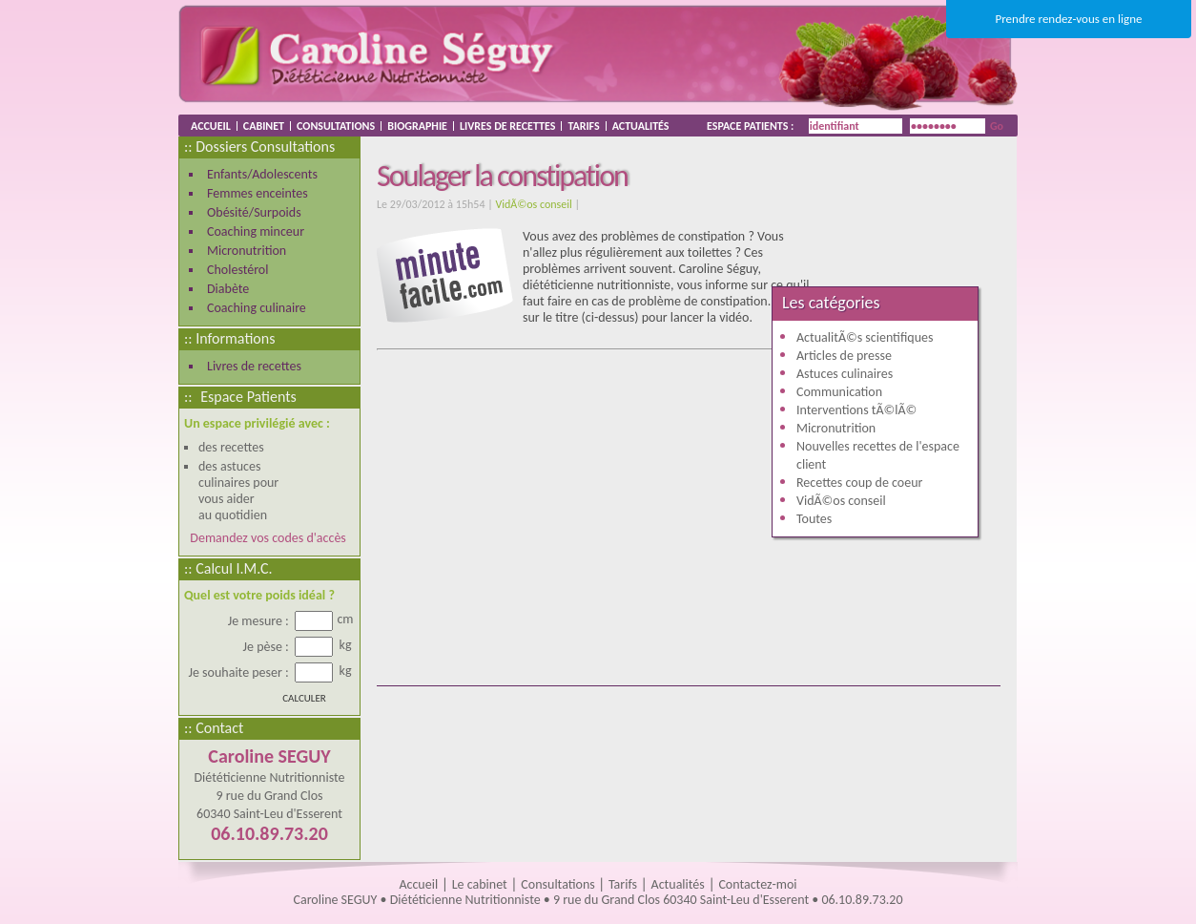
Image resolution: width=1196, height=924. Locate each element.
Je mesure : (260, 621)
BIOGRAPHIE (417, 126)
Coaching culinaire (256, 308)
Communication (839, 392)
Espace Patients (248, 397)
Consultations (559, 884)
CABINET (263, 126)
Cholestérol (237, 270)
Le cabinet (479, 884)
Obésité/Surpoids (254, 212)
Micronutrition (246, 250)
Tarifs (622, 884)
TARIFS (583, 126)
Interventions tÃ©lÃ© (856, 410)
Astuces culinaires (844, 374)
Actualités (678, 884)
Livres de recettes (254, 366)
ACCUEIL (211, 126)
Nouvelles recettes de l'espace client (877, 455)
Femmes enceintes (257, 193)
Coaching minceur (255, 231)
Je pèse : (267, 647)
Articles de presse (844, 355)
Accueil (418, 884)
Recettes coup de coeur (859, 482)
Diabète (228, 289)
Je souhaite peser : (240, 672)
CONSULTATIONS (336, 126)
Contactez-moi (757, 884)
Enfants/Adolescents (262, 174)
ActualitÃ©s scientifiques (864, 337)
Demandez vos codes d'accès (265, 538)
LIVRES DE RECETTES (507, 126)
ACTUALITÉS (641, 126)
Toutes (814, 519)
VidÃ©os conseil (533, 204)
